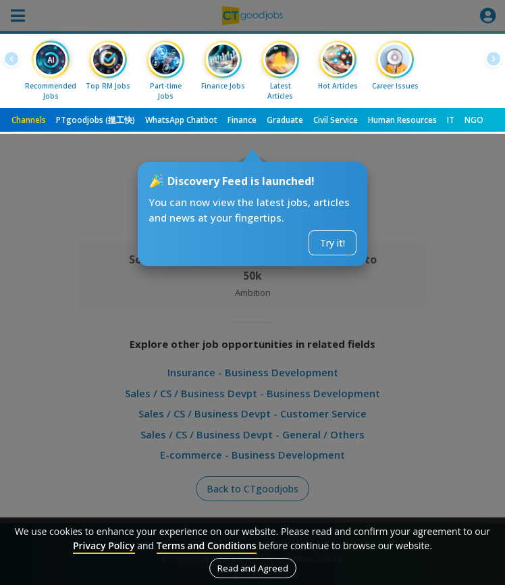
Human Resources (402, 120)
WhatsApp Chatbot (181, 120)
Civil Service (335, 120)
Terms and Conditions (207, 545)
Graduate (285, 120)
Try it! (332, 242)
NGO (473, 120)
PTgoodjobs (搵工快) (95, 120)
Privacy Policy (104, 545)
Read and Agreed (252, 568)
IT (450, 120)
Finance (242, 120)
